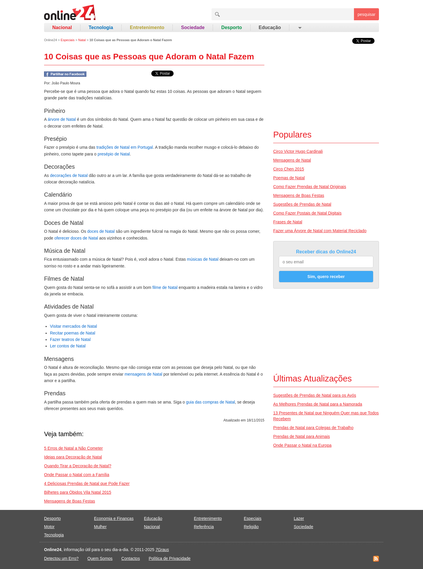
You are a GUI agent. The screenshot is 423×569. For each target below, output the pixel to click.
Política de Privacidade (169, 558)
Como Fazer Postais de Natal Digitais (307, 213)
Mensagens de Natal (292, 160)
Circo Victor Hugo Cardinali (298, 151)
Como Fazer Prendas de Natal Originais (309, 186)
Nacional (62, 27)
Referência (204, 526)
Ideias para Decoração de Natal (73, 457)
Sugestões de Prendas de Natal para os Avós (314, 395)
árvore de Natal (62, 119)
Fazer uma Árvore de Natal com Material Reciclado (319, 230)
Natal (82, 40)
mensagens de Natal (143, 374)
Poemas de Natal (289, 177)
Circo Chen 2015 (288, 169)
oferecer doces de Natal (76, 238)
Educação (270, 27)
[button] (299, 28)
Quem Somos (100, 558)
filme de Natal (165, 287)
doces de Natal (101, 231)
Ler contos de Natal (67, 346)
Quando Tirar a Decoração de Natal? (77, 465)
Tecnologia (101, 27)
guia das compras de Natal (210, 402)
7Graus (162, 549)
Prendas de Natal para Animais (301, 436)
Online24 (50, 40)
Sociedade (192, 27)
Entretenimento (147, 27)
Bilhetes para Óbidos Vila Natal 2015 (77, 492)
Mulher (100, 526)
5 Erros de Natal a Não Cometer (73, 448)
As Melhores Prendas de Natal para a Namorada (317, 404)
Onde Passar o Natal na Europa (302, 445)
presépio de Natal (114, 154)
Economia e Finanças (114, 518)
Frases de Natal (287, 222)
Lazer (299, 518)
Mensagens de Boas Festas (69, 501)
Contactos (130, 558)
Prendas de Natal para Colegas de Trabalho (313, 427)
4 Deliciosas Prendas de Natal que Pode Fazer (87, 483)
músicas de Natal (202, 259)
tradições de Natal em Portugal (124, 147)
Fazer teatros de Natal (70, 339)
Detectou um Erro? (61, 558)
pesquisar (366, 14)
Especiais (68, 40)
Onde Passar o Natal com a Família (76, 474)
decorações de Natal (69, 175)
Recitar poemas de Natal (72, 333)
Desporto (231, 27)
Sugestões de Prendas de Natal (302, 204)
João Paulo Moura (65, 83)
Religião (251, 526)
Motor (49, 526)
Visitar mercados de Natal (73, 326)
